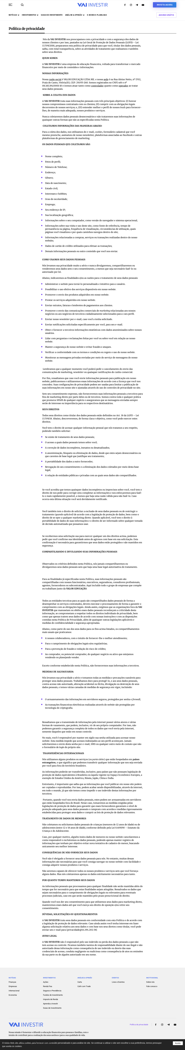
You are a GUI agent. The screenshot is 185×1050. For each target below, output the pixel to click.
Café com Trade (84, 986)
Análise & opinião (74, 15)
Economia (13, 995)
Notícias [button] (14, 15)
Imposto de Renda (50, 999)
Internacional (14, 991)
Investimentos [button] (30, 15)
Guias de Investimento (52, 1008)
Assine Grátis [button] (166, 15)
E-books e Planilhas (97, 15)
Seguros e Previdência (52, 991)
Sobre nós (150, 982)
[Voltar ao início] (92, 5)
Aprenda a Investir (50, 1004)
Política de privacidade (139, 1024)
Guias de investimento (52, 15)
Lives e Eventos (118, 982)
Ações (45, 982)
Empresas (13, 986)
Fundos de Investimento (53, 995)
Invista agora (164, 5)
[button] (10, 4)
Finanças (12, 982)
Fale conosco (151, 986)
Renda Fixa (47, 986)
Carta (79, 982)
